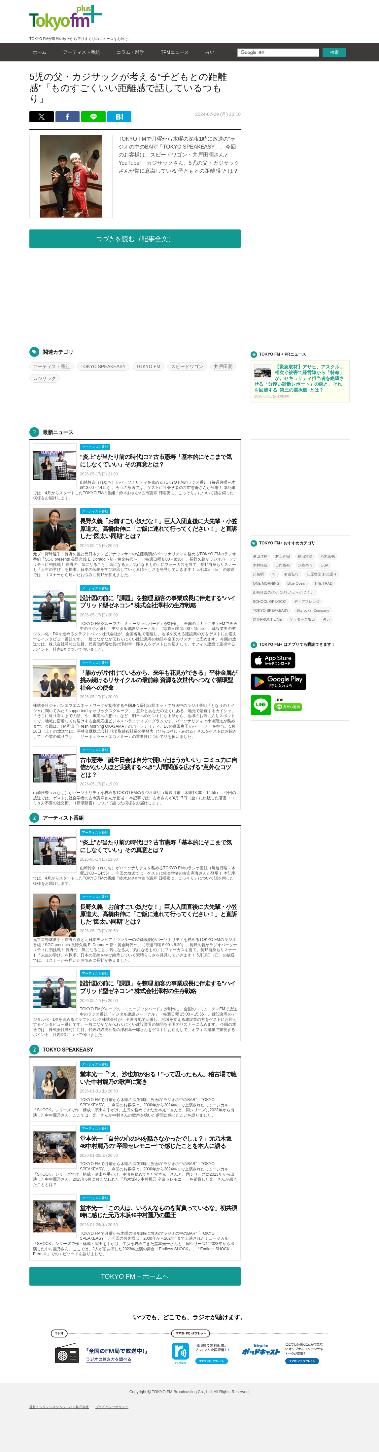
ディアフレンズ (307, 602)
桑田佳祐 (260, 556)
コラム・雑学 (128, 52)
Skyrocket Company (312, 610)
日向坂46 (282, 565)
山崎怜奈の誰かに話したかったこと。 (284, 592)
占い (208, 52)
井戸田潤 (223, 366)
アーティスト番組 (80, 52)
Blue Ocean (296, 583)
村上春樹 (282, 556)
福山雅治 (305, 556)
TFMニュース (173, 52)
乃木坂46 (327, 556)
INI (274, 574)
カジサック (44, 378)
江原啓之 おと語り (322, 574)
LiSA (324, 565)
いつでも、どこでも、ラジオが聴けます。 (189, 1317)
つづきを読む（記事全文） (135, 238)
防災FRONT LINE (267, 619)
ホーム (38, 52)
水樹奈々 (305, 565)
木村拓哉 (260, 565)
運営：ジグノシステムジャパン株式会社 (59, 1407)
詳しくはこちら (135, 472)
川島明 (258, 574)
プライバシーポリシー (111, 1407)
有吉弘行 (291, 574)
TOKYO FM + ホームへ (135, 1276)
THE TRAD (323, 583)
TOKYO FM (148, 366)
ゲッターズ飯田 (302, 619)
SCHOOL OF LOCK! (269, 602)
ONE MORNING (266, 583)
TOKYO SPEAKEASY (103, 366)
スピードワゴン (187, 366)
